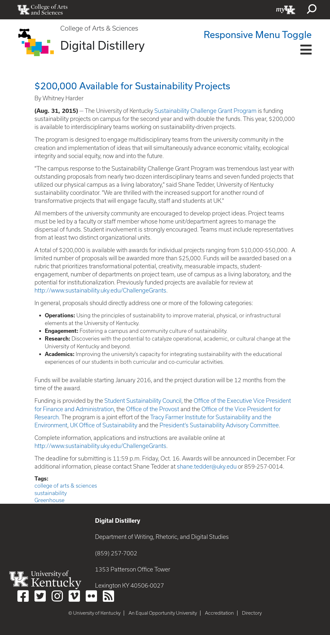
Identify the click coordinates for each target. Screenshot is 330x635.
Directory (252, 613)
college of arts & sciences (65, 486)
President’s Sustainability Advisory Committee (219, 425)
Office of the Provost (152, 409)
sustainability (50, 493)
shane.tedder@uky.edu (207, 466)
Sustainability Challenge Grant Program (205, 111)
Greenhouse (49, 500)
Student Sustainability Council (142, 401)
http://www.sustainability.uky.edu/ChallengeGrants (100, 290)
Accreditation (219, 613)
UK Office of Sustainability (103, 425)
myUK (286, 9)
